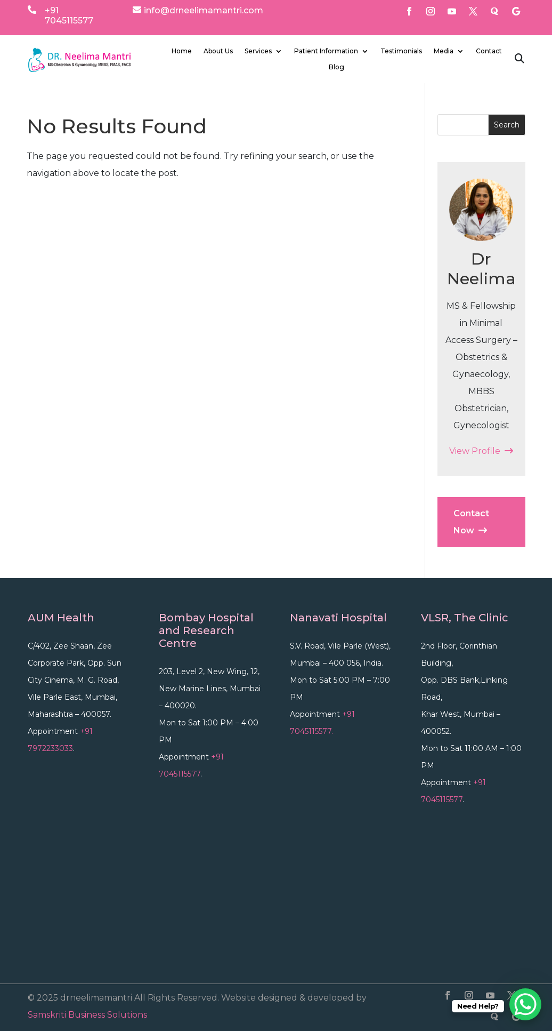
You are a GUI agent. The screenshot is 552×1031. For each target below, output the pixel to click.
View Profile (481, 451)
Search (506, 125)
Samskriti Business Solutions (87, 1015)
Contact (489, 51)
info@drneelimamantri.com (203, 10)
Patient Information (326, 51)
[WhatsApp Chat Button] (525, 1004)
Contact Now (471, 522)
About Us (218, 51)
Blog (336, 67)
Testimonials (401, 51)
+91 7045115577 (69, 15)
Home (182, 51)
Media (443, 51)
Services (258, 51)
